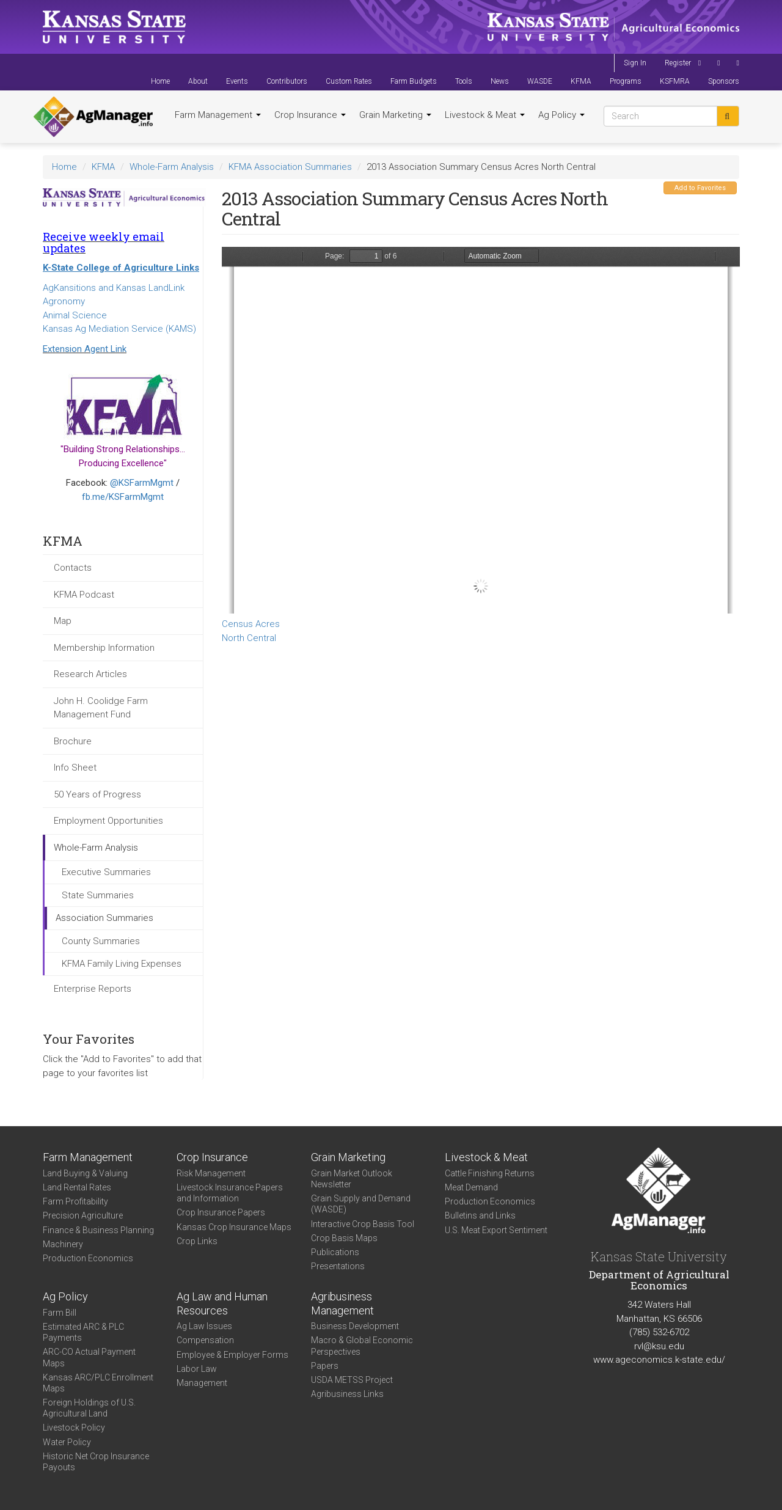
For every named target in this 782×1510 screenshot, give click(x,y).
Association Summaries (104, 917)
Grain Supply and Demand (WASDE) (361, 1203)
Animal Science (75, 315)
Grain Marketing (395, 114)
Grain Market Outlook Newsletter (351, 1178)
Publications (335, 1252)
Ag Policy (561, 114)
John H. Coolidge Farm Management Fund (101, 707)
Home (160, 81)
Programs (625, 81)
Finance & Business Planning (98, 1230)
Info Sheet (75, 767)
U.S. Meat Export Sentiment (496, 1230)
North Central (249, 637)
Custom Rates (349, 81)
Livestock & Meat (485, 114)
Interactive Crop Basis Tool (362, 1224)
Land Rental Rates (77, 1187)
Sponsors (723, 81)
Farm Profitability (75, 1201)
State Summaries (98, 895)
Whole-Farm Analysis (172, 166)
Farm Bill (59, 1313)
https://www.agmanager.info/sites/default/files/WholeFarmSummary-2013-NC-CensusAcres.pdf (481, 430)
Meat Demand (471, 1187)
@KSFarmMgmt (142, 482)
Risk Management (211, 1173)
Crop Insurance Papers (221, 1212)
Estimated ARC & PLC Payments (83, 1332)
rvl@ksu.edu (659, 1346)
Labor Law (197, 1369)
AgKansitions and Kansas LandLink (114, 287)
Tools (463, 81)
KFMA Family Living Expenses (121, 963)
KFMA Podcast (84, 594)
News (500, 81)
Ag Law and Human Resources (222, 1303)
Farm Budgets (413, 81)
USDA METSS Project (352, 1380)
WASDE (539, 81)
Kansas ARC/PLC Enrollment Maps (98, 1383)
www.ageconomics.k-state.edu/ (659, 1359)
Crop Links (197, 1241)
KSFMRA (675, 81)
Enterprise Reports (92, 988)
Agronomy (64, 301)
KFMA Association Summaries (290, 166)
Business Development (355, 1326)
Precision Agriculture (83, 1215)
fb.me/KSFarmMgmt (123, 496)
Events (237, 81)
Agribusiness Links (347, 1394)
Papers (324, 1366)
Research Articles (90, 674)
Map (62, 620)
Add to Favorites (700, 188)
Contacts (73, 567)
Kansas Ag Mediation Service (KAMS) (119, 328)
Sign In (635, 63)
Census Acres (251, 623)
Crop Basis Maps (344, 1238)
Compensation (205, 1340)
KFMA (581, 81)
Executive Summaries (106, 872)
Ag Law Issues (204, 1326)
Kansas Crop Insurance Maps (234, 1227)
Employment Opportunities (108, 820)
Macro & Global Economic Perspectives (362, 1345)
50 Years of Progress (97, 794)
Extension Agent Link (84, 348)
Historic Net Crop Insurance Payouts (96, 1461)
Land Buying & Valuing (85, 1173)
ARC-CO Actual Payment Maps (89, 1357)
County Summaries (101, 941)
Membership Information (104, 647)
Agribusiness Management (342, 1303)
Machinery (63, 1244)
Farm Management (218, 114)
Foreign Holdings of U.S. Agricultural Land (89, 1408)
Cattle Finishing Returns (490, 1173)
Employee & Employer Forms (232, 1355)
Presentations (338, 1266)
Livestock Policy (74, 1427)
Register (678, 63)
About (198, 81)
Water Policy (67, 1442)
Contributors (286, 81)
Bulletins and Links (480, 1215)
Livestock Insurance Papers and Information (230, 1192)
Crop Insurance (310, 114)
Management (202, 1383)
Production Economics (88, 1258)
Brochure (73, 741)
